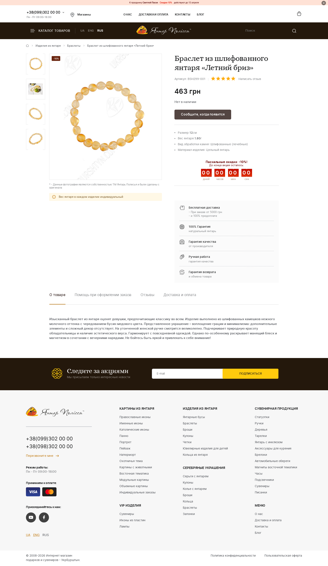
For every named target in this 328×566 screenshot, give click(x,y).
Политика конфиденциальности (233, 556)
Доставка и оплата (153, 14)
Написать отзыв (249, 79)
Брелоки (261, 455)
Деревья (261, 430)
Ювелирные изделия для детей (205, 449)
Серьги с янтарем (196, 476)
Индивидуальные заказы (137, 493)
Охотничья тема (131, 461)
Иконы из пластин (132, 520)
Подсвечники (264, 480)
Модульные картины (134, 480)
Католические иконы (134, 430)
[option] (35, 64)
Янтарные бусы (194, 417)
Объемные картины (133, 486)
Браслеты (74, 46)
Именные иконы (131, 423)
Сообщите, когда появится (204, 114)
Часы (259, 474)
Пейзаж (125, 449)
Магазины (80, 15)
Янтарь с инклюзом (269, 442)
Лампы (124, 527)
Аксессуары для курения (273, 449)
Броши (187, 430)
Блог (200, 14)
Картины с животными (135, 467)
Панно (123, 436)
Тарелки (261, 436)
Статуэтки (262, 417)
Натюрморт (127, 455)
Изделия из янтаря (48, 46)
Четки (187, 442)
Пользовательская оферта (283, 556)
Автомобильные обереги (272, 461)
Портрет (125, 442)
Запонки (189, 514)
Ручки (259, 423)
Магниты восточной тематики (276, 467)
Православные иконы (135, 417)
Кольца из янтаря (195, 455)
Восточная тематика (134, 474)
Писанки (261, 493)
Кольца (188, 502)
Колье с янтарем (195, 489)
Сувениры (126, 514)
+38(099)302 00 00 (43, 12)
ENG (91, 30)
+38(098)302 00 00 (49, 447)
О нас (127, 14)
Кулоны (188, 436)
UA (82, 30)
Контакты (182, 14)
